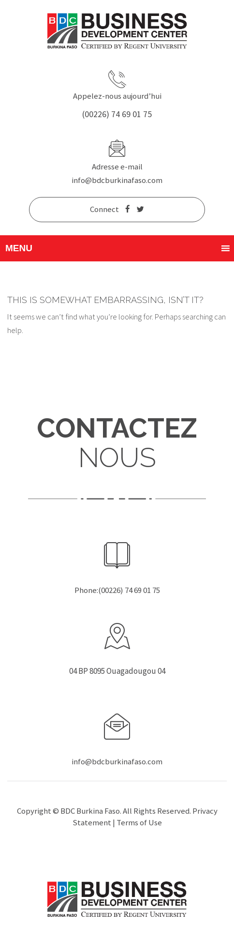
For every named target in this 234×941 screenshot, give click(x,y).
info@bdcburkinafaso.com (117, 180)
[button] (18, 248)
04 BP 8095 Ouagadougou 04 (117, 671)
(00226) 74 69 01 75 (117, 114)
